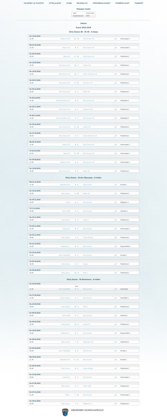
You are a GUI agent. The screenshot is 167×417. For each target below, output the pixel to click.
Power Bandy (88, 237)
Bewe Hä (86, 193)
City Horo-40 (87, 83)
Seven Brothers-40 (90, 74)
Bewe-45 (66, 56)
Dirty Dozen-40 (88, 39)
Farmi (68, 202)
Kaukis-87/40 (65, 39)
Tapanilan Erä (65, 185)
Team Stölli (66, 211)
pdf (115, 39)
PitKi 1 (85, 273)
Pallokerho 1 (65, 246)
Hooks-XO (66, 47)
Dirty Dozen (87, 185)
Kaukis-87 (66, 229)
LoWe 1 (86, 220)
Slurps (85, 264)
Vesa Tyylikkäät (64, 255)
